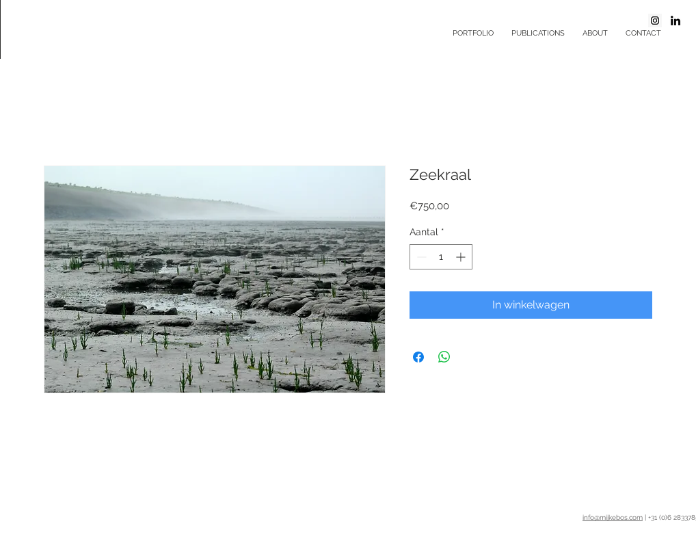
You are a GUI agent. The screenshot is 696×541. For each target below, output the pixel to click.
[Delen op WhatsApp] (444, 357)
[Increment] (461, 257)
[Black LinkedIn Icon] (675, 20)
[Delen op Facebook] (418, 357)
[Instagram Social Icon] (655, 20)
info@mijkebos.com (613, 517)
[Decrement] (420, 257)
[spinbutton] (441, 257)
